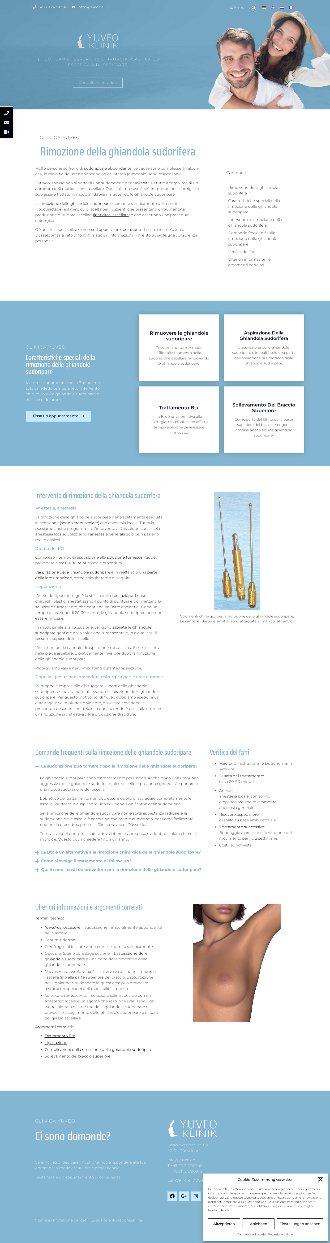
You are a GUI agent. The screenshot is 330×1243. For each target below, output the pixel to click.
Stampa (42, 1220)
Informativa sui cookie (250, 1234)
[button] (320, 1179)
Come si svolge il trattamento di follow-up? (86, 861)
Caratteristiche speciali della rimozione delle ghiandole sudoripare (254, 206)
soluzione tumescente (128, 557)
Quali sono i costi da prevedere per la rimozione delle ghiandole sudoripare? (121, 869)
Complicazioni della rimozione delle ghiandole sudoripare (98, 1049)
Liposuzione (56, 1042)
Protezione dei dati (281, 1234)
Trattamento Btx (60, 1036)
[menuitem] (264, 7)
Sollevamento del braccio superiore (78, 1056)
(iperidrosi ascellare (111, 215)
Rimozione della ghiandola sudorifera (253, 190)
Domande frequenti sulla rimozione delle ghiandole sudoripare (252, 238)
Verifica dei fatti (242, 252)
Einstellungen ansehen (299, 1223)
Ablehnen (258, 1223)
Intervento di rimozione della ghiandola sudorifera (255, 222)
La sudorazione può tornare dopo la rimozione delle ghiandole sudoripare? (119, 766)
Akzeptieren (224, 1223)
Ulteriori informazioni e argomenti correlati (249, 262)
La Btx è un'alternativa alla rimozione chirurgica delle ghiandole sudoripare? (121, 852)
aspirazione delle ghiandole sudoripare (74, 572)
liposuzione (122, 595)
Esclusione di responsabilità (116, 1220)
